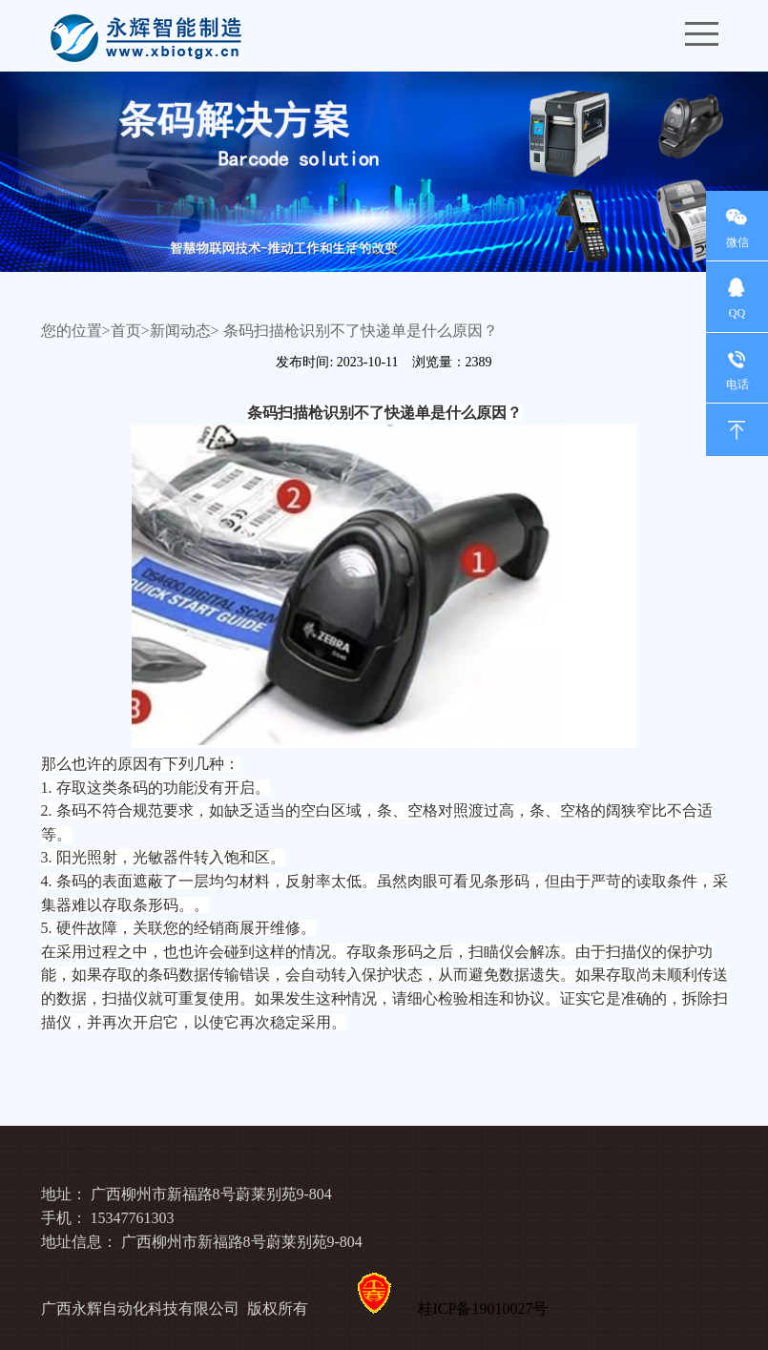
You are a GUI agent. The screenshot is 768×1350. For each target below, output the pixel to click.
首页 (126, 330)
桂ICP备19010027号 (483, 1308)
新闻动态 (180, 330)
